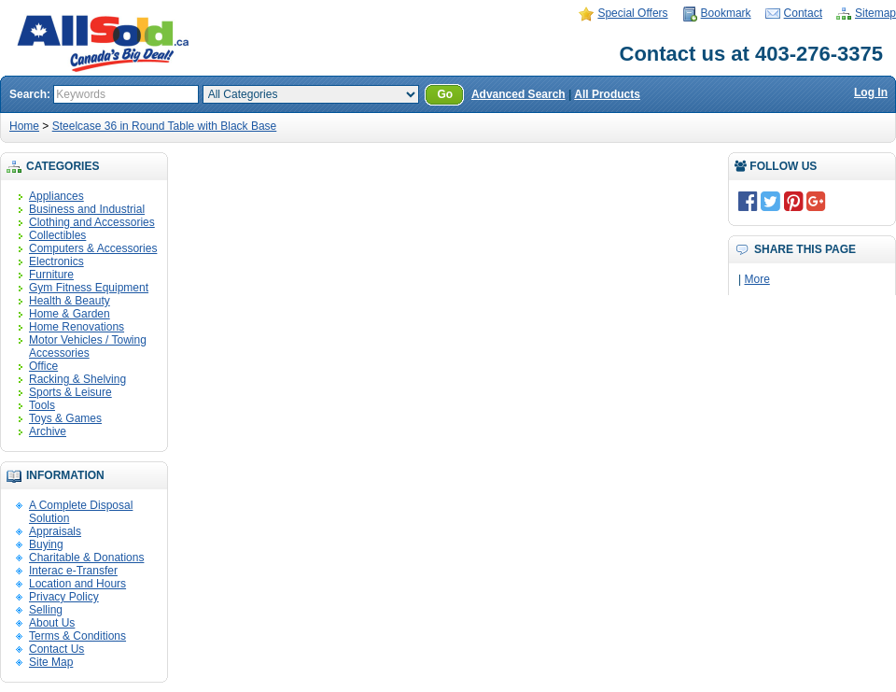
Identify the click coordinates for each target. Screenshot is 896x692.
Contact (803, 13)
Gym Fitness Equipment (88, 287)
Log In (871, 92)
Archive (47, 431)
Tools (42, 405)
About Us (52, 622)
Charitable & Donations (86, 557)
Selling (46, 609)
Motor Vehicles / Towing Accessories (88, 346)
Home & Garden (69, 313)
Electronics (56, 261)
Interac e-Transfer (73, 570)
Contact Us (56, 649)
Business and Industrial (87, 209)
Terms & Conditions (77, 636)
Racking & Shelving (77, 379)
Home (24, 126)
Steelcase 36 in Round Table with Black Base (164, 126)
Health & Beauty (69, 300)
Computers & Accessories (93, 248)
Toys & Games (65, 418)
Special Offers (632, 13)
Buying (46, 544)
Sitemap (875, 13)
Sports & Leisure (70, 392)
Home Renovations (76, 326)
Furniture (51, 274)
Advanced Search (518, 94)
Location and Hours (77, 583)
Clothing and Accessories (92, 222)
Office (43, 366)
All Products (607, 94)
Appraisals (55, 531)
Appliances (56, 196)
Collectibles (57, 235)
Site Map (51, 662)
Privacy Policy (64, 596)
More (756, 279)
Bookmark (726, 13)
